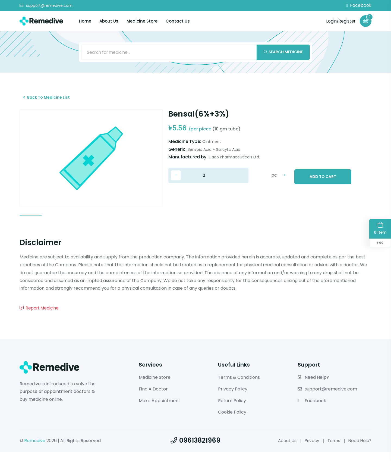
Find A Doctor (153, 403)
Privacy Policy (232, 403)
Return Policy (232, 414)
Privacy (309, 454)
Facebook (358, 5)
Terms (332, 454)
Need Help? (313, 391)
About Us (108, 21)
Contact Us (178, 21)
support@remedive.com (46, 5)
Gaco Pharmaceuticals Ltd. (234, 161)
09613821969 (195, 454)
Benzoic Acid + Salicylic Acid (214, 153)
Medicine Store (142, 21)
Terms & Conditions (239, 391)
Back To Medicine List (48, 99)
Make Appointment (159, 414)
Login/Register (339, 21)
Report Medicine (40, 322)
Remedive (34, 454)
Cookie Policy (232, 426)
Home (85, 21)
